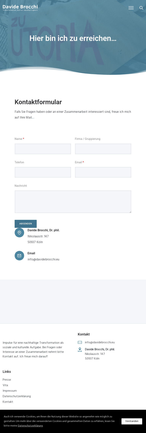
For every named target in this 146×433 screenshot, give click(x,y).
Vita (5, 385)
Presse (7, 379)
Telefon (19, 162)
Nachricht (21, 185)
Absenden (25, 224)
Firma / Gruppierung (87, 139)
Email (79, 162)
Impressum (10, 390)
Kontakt (8, 401)
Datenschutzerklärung (17, 396)
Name (19, 139)
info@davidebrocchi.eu (43, 259)
